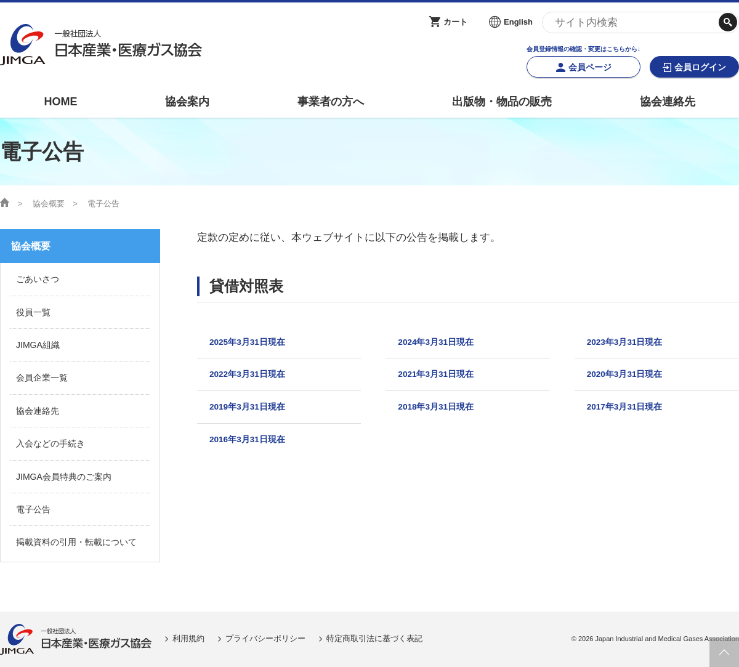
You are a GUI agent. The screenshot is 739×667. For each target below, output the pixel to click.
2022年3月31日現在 (253, 378)
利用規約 (188, 638)
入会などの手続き (50, 443)
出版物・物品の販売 (502, 101)
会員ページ (590, 67)
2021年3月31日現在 (441, 378)
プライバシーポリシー (265, 638)
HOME (60, 101)
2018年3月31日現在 (441, 413)
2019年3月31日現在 (253, 413)
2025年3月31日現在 (253, 343)
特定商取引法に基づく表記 (374, 638)
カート (455, 21)
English (518, 21)
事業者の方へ (330, 101)
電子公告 (33, 509)
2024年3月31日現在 (441, 343)
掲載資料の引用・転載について (76, 542)
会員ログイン (700, 67)
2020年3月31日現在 (630, 378)
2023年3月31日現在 (630, 343)
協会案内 (187, 101)
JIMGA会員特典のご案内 (63, 477)
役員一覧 (33, 312)
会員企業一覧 (42, 377)
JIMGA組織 (38, 345)
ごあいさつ (37, 279)
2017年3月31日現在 (630, 413)
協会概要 (49, 203)
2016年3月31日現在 (253, 448)
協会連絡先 (667, 101)
